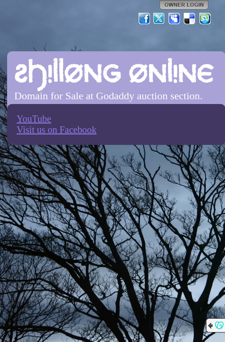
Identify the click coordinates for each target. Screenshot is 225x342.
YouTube (34, 119)
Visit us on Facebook (56, 129)
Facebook (144, 18)
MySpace (174, 18)
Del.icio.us (190, 18)
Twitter (159, 18)
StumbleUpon (205, 18)
